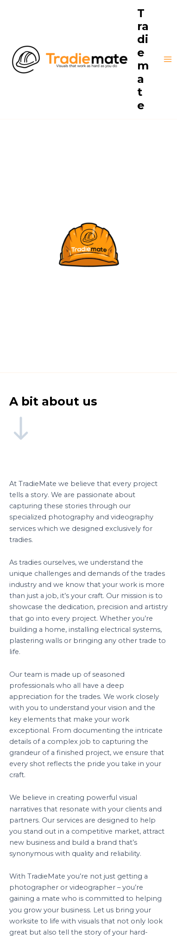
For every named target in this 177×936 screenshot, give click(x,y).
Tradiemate (143, 59)
